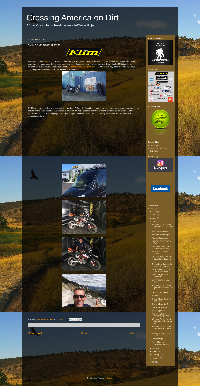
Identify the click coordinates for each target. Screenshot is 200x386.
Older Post (133, 333)
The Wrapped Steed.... (160, 311)
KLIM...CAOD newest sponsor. (160, 253)
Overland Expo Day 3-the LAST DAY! (161, 300)
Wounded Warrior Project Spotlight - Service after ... (162, 328)
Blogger (109, 378)
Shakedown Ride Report (161, 235)
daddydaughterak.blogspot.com (82, 67)
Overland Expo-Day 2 (160, 304)
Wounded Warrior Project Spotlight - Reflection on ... (162, 259)
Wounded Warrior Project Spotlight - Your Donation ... (162, 226)
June (154, 218)
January (155, 358)
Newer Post (35, 333)
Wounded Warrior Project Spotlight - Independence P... (162, 287)
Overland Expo (155, 145)
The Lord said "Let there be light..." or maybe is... (162, 265)
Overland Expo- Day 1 (160, 307)
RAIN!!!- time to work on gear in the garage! (161, 270)
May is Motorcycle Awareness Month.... (160, 343)
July (154, 215)
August (155, 212)
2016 (153, 362)
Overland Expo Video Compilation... (160, 276)
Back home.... (157, 296)
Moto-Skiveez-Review (160, 231)
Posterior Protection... (160, 238)
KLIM (46, 61)
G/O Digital (154, 151)
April (154, 348)
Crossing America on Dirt (72, 17)
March (155, 351)
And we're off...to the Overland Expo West (160, 315)
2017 (153, 209)
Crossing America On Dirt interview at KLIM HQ (161, 247)
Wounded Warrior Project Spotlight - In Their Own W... (162, 321)
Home (84, 333)
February (156, 355)
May (154, 221)
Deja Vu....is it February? (161, 292)
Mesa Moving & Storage (159, 148)
